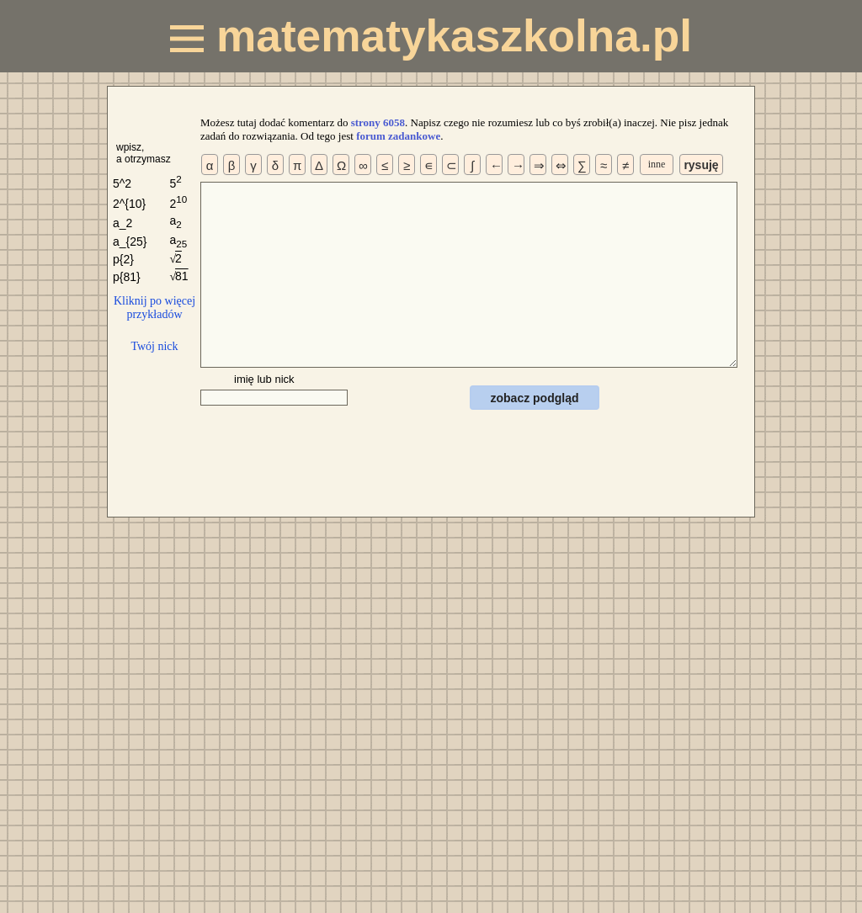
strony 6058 (378, 122)
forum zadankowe (398, 136)
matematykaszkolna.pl (431, 36)
